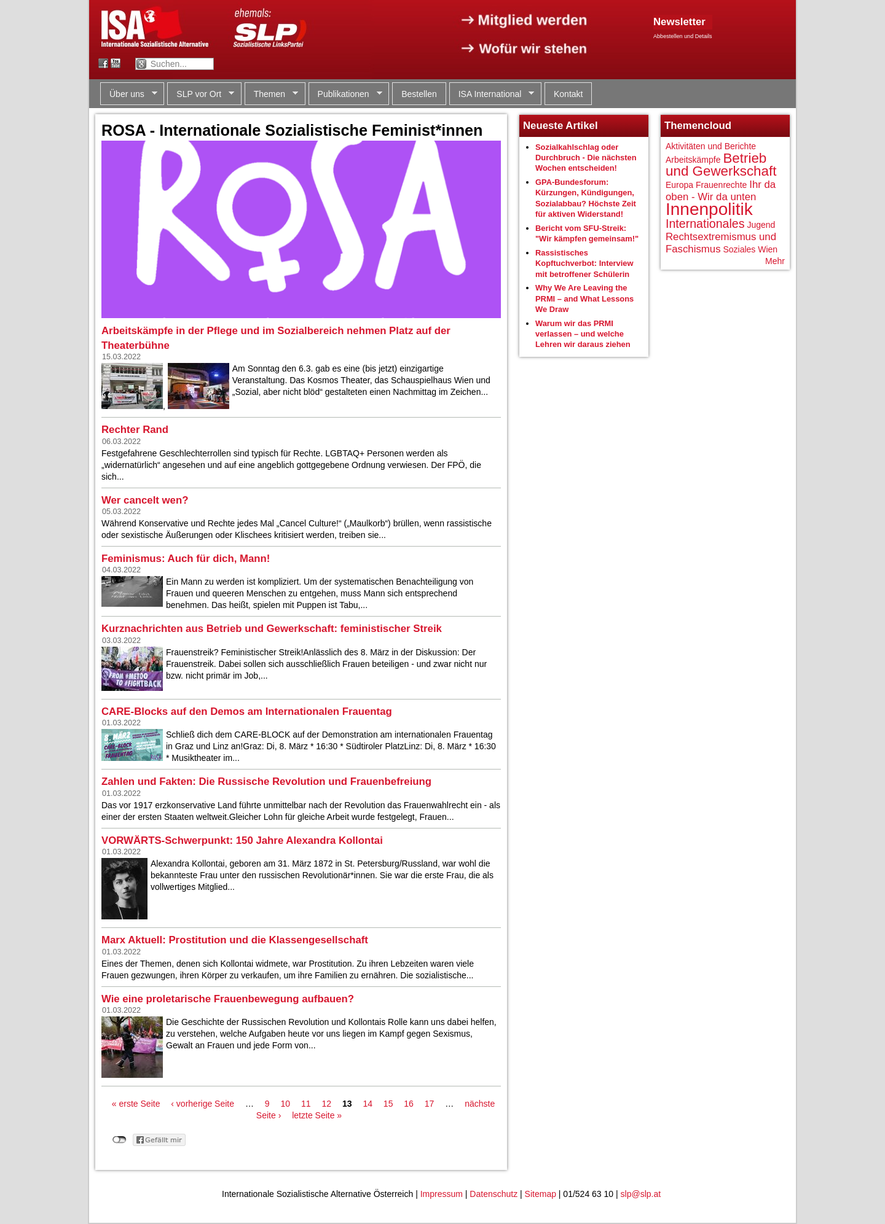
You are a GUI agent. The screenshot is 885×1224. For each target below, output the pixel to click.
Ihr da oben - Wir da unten (721, 191)
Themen (271, 94)
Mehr (775, 261)
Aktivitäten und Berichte (711, 146)
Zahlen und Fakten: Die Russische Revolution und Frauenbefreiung (266, 781)
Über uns (128, 94)
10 (286, 1104)
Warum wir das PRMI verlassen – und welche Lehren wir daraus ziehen (583, 334)
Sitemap (540, 1194)
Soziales (739, 249)
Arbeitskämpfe (693, 160)
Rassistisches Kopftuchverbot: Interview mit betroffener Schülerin (584, 263)
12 (326, 1104)
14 (367, 1104)
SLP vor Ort (200, 94)
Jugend (761, 225)
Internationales (705, 223)
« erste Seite (136, 1104)
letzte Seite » (317, 1115)
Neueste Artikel (560, 125)
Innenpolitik (709, 209)
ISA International (492, 94)
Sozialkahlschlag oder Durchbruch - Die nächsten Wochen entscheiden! (586, 157)
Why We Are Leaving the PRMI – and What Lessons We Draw (584, 298)
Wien (767, 249)
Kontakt (568, 94)
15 (388, 1104)
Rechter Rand (134, 429)
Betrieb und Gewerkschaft (721, 164)
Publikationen (345, 94)
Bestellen (419, 94)
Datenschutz (493, 1194)
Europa (679, 185)
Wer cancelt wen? (144, 500)
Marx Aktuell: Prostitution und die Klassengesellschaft (234, 940)
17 (430, 1104)
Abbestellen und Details (682, 36)
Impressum (441, 1194)
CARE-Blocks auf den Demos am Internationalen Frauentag (246, 711)
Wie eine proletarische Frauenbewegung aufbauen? (227, 999)
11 (306, 1104)
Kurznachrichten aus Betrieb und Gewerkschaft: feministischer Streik (271, 628)
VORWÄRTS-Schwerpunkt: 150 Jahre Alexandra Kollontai (242, 840)
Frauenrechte (721, 185)
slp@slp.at (641, 1194)
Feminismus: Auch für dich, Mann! (185, 558)
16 (409, 1104)
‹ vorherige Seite (202, 1104)
